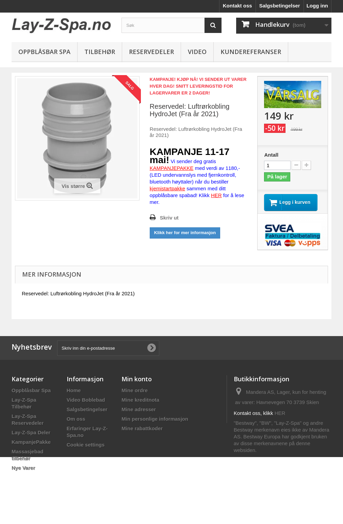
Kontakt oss (237, 5)
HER (280, 419)
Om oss (76, 425)
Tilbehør (99, 52)
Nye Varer (23, 474)
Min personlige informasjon (154, 425)
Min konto (136, 385)
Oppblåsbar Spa (44, 52)
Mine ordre (134, 396)
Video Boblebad (86, 406)
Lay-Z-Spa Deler (31, 438)
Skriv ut (169, 218)
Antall (271, 155)
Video (197, 52)
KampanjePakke (31, 448)
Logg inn (317, 5)
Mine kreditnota (140, 406)
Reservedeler (151, 52)
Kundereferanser (250, 52)
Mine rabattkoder (142, 434)
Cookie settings (86, 451)
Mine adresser (138, 415)
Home (74, 396)
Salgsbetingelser (279, 5)
